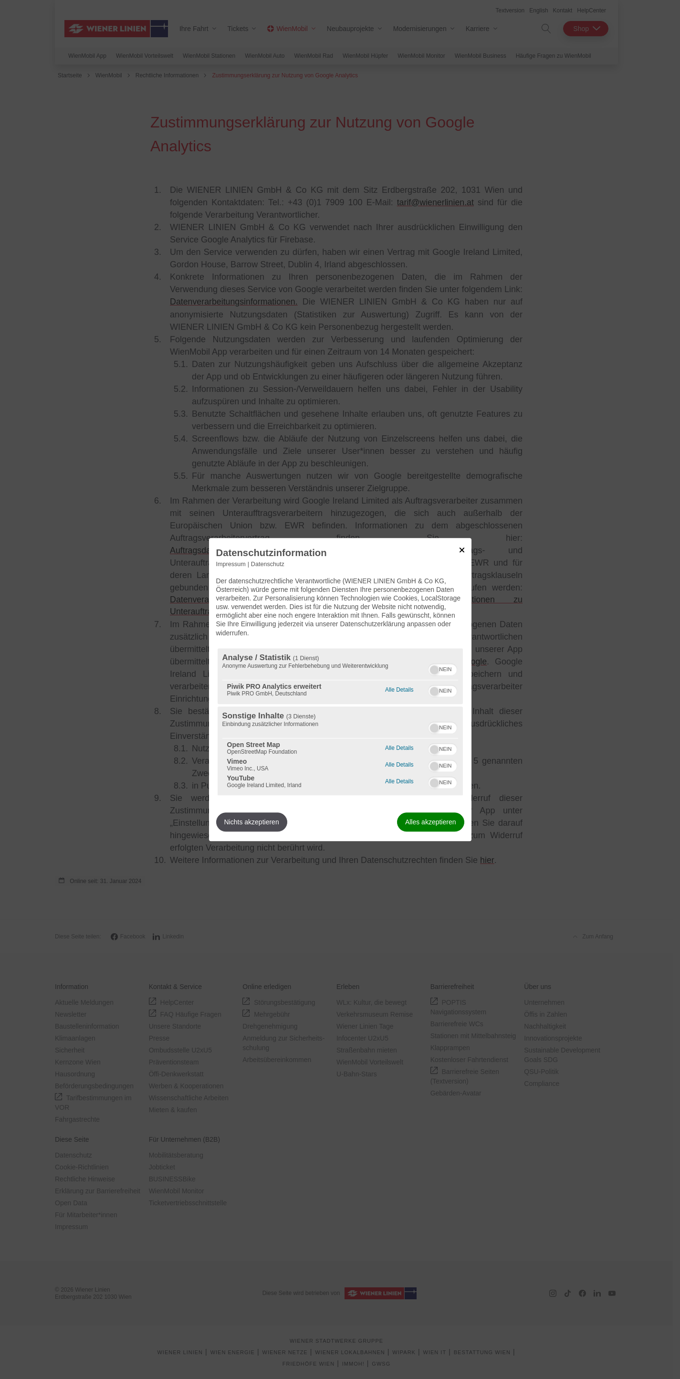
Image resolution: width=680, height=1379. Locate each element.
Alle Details (399, 688)
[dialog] (340, 689)
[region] (340, 722)
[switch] (442, 668)
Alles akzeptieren (430, 822)
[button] (434, 669)
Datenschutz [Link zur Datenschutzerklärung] (267, 564)
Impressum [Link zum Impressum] (231, 564)
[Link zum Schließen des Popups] (462, 549)
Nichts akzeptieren (251, 822)
